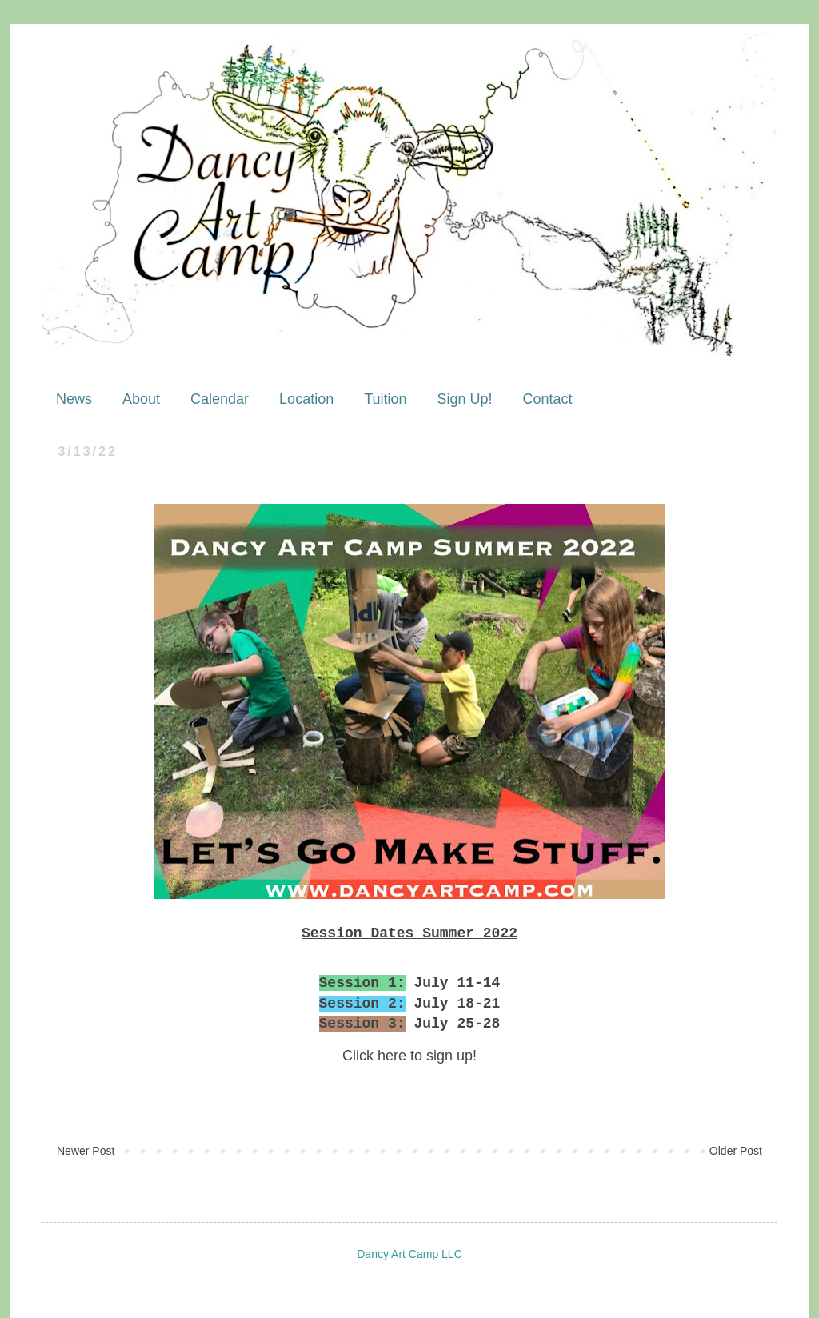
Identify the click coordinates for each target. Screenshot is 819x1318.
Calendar (219, 399)
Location (306, 399)
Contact (548, 399)
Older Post (735, 1150)
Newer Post (85, 1150)
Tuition (385, 399)
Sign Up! (465, 399)
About (141, 399)
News (74, 399)
